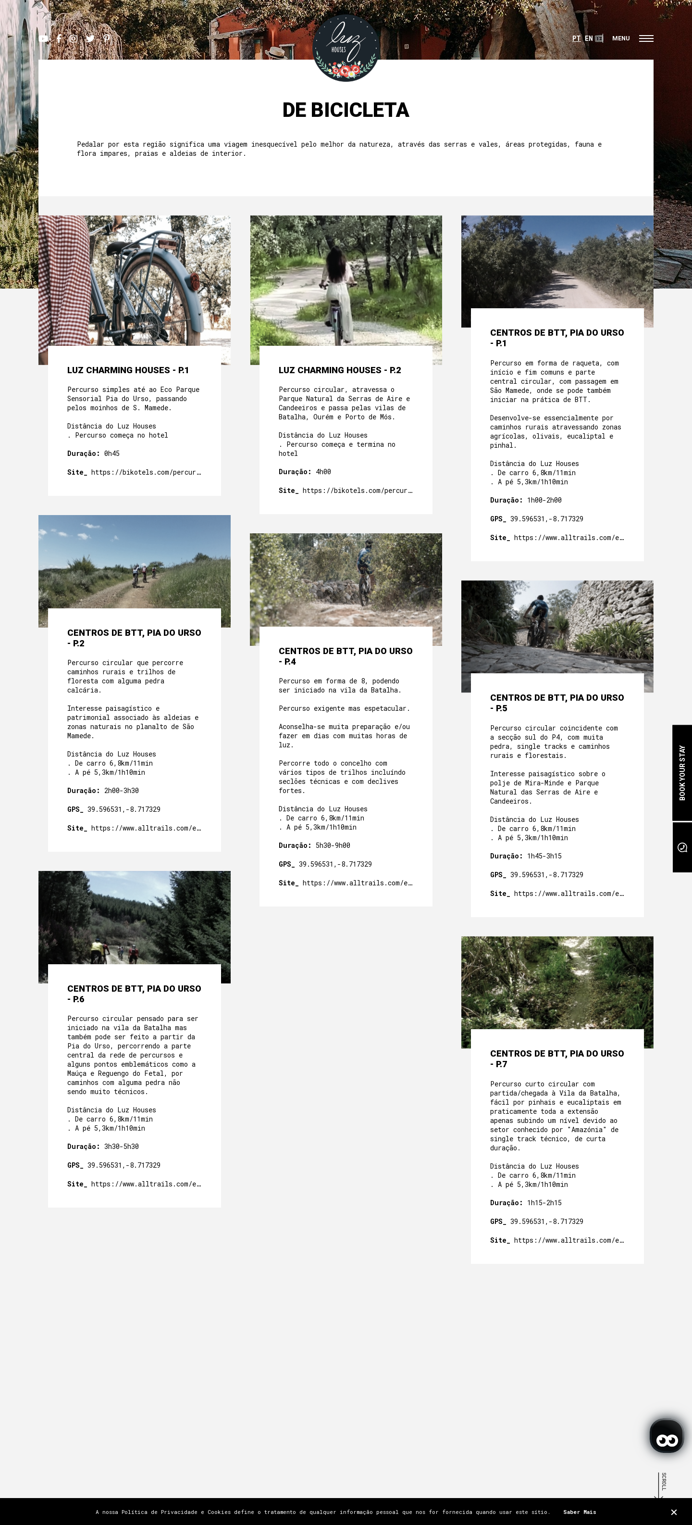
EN (589, 38)
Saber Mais (579, 1511)
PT (576, 38)
